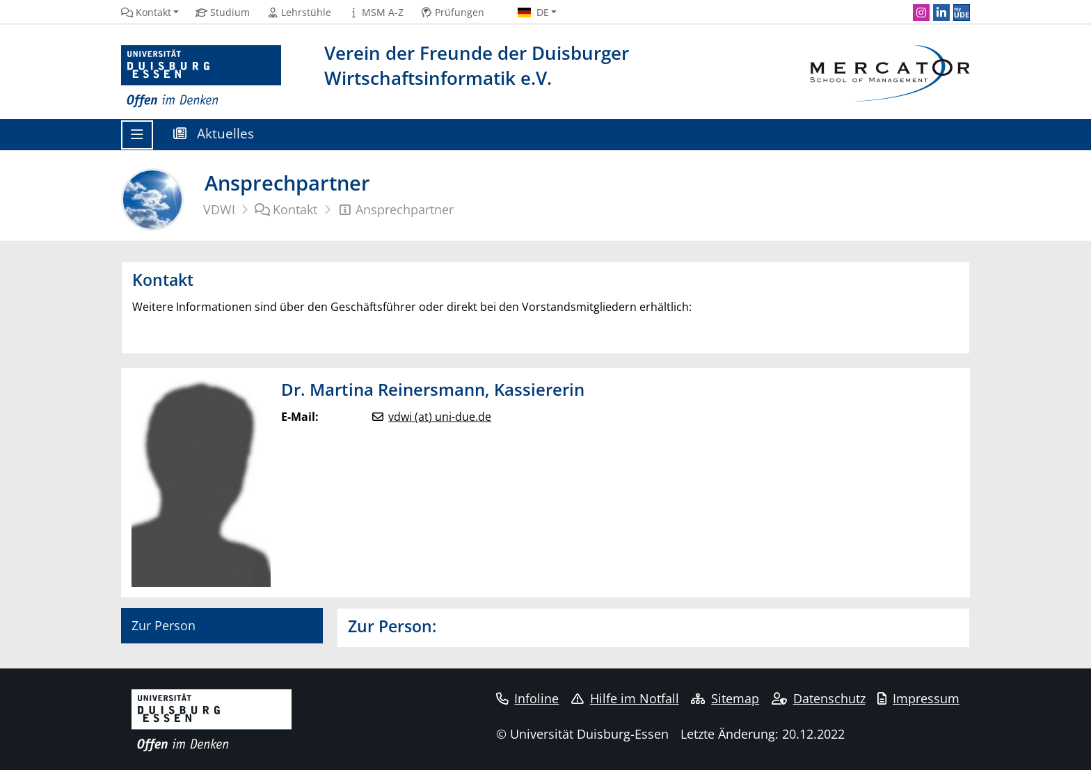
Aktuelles (213, 133)
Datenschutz (819, 698)
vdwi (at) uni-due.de (439, 416)
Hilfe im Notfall (625, 698)
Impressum (918, 698)
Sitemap (725, 698)
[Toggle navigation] (137, 135)
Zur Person (164, 625)
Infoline (527, 698)
